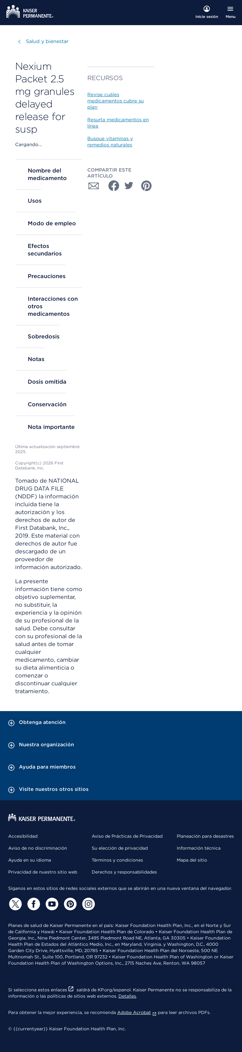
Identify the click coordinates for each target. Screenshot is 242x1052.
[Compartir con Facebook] (111, 185)
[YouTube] (51, 904)
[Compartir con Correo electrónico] (93, 185)
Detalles (127, 996)
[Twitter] (14, 904)
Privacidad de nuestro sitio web (42, 871)
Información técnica (199, 848)
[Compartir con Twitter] (129, 185)
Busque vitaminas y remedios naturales (110, 142)
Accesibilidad (22, 836)
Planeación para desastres (205, 836)
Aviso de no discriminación (37, 848)
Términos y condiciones (117, 860)
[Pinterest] (69, 904)
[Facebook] (32, 904)
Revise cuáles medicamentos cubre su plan (115, 101)
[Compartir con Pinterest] (146, 185)
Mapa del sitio (192, 860)
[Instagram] (87, 904)
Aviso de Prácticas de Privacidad (127, 836)
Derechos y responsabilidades (124, 871)
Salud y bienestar (47, 41)
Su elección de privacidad (120, 848)
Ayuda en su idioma (29, 860)
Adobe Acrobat (137, 1012)
